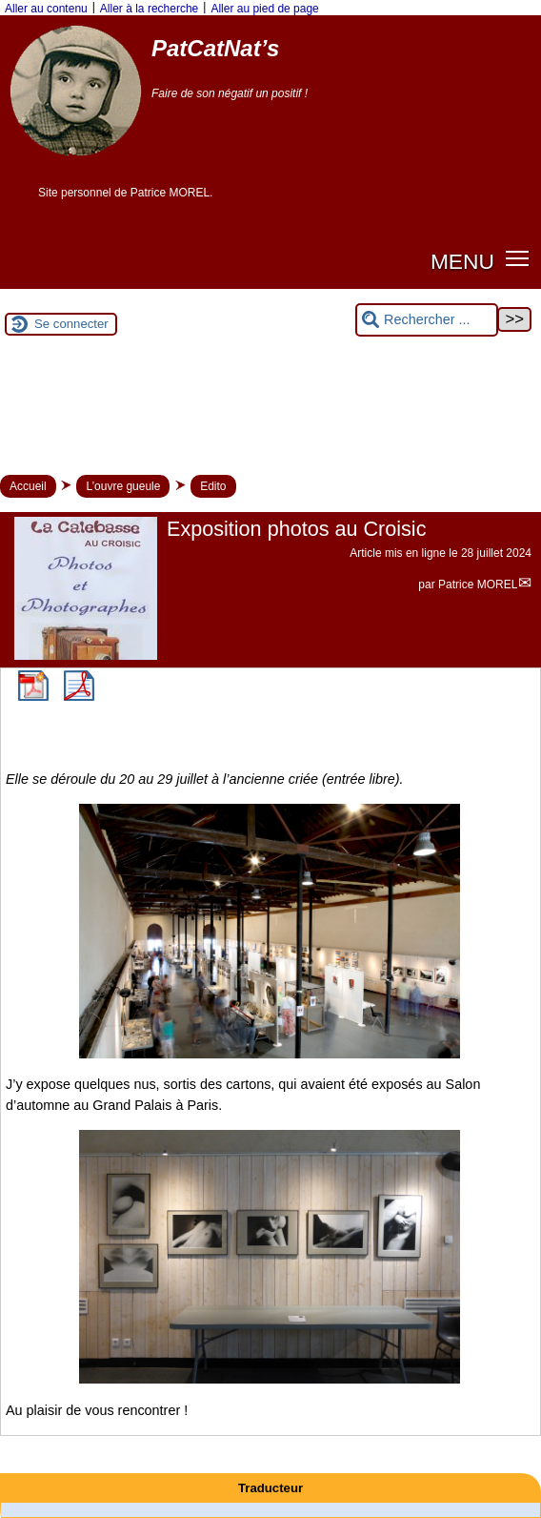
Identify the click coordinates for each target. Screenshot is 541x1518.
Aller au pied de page (264, 8)
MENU (462, 261)
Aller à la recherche (149, 8)
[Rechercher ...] (426, 320)
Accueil (28, 486)
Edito (213, 486)
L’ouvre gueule (123, 486)
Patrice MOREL (477, 584)
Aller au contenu (46, 8)
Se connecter (71, 324)
